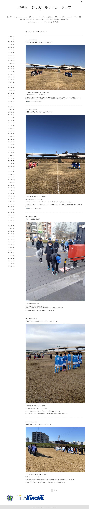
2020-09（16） (11, 187)
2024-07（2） (11, 77)
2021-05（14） (11, 166)
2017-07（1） (11, 266)
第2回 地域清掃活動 (32, 219)
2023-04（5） (11, 106)
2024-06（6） (11, 79)
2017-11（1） (11, 258)
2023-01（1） (11, 114)
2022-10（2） (11, 123)
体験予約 (22, 19)
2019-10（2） (11, 215)
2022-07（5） (11, 131)
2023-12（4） (11, 87)
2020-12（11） (11, 179)
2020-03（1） (11, 201)
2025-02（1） (11, 60)
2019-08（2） (11, 220)
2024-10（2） (11, 71)
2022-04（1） (11, 136)
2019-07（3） (11, 223)
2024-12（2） (11, 66)
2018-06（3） (11, 247)
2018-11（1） (11, 239)
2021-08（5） (11, 158)
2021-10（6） (11, 152)
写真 (30, 17)
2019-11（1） (11, 212)
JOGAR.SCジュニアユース (41, 507)
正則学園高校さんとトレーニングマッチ (39, 42)
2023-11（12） (11, 90)
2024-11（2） (11, 68)
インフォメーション (21, 17)
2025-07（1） (11, 50)
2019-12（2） (11, 209)
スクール (34, 17)
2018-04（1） (11, 250)
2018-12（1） (11, 236)
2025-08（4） (11, 47)
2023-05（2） (11, 104)
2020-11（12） (11, 182)
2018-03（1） (11, 252)
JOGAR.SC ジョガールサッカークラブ (44, 7)
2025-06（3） (11, 52)
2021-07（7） (11, 160)
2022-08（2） (11, 128)
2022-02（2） (11, 141)
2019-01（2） (11, 233)
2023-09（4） (11, 96)
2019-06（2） (11, 225)
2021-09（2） (11, 155)
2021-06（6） (11, 163)
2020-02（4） (11, 204)
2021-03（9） (11, 171)
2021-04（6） (11, 169)
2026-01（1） (11, 39)
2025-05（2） (11, 55)
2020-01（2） (11, 206)
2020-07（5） (11, 193)
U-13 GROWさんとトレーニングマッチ (38, 112)
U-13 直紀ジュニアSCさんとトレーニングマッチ (42, 321)
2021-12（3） (11, 147)
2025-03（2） (11, 58)
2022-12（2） (11, 117)
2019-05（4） (11, 228)
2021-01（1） (11, 177)
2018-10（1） (11, 242)
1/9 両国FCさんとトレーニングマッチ (38, 424)
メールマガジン (39, 19)
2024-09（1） (11, 74)
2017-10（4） (11, 261)
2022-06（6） (11, 133)
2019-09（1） (11, 217)
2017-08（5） (11, 263)
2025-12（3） (11, 41)
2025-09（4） (11, 44)
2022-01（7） (11, 144)
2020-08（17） (11, 190)
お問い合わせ (30, 19)
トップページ (11, 17)
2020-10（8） (11, 185)
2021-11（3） (11, 150)
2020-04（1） (11, 198)
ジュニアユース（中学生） (46, 17)
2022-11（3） (11, 120)
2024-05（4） (11, 82)
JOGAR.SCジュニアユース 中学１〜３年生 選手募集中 (44, 22)
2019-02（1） (11, 231)
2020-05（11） (11, 196)
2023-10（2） (11, 93)
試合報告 (56, 19)
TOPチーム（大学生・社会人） (63, 17)
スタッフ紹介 (49, 19)
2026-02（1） (11, 36)
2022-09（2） (11, 125)
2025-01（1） (11, 63)
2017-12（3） (11, 255)
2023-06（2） (11, 101)
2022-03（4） (11, 139)
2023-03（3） (11, 109)
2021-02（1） (11, 174)
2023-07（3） (11, 98)
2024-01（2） (11, 85)
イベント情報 (77, 17)
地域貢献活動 (64, 19)
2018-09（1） (11, 244)
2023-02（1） (11, 112)
